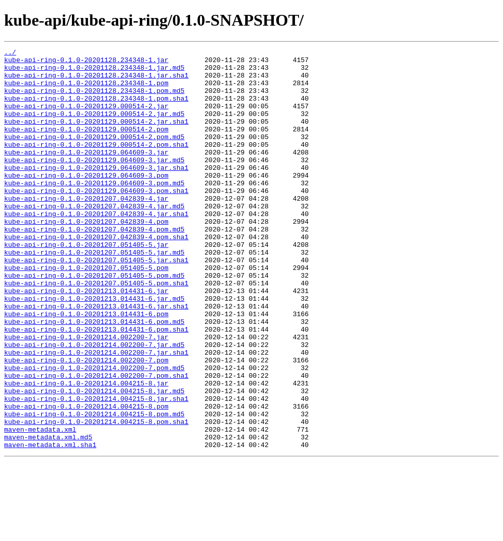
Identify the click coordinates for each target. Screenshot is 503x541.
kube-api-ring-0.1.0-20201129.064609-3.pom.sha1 (96, 219)
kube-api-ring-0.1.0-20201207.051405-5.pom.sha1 (96, 330)
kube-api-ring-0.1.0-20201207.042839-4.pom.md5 (94, 265)
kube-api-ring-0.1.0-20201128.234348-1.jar (86, 62)
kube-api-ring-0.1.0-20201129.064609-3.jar (86, 173)
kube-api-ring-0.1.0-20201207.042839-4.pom (86, 256)
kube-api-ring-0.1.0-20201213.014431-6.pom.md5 (94, 376)
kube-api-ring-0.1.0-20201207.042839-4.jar (86, 229)
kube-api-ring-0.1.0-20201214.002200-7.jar (86, 395)
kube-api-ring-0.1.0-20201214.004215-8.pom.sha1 (96, 496)
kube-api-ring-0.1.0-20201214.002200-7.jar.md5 (94, 404)
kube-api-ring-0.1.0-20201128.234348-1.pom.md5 (94, 99)
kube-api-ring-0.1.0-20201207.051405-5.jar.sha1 (96, 302)
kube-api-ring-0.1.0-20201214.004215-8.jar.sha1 (96, 469)
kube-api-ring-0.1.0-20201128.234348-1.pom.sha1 (96, 108)
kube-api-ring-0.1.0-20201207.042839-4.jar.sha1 (96, 247)
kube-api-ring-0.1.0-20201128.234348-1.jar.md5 (94, 71)
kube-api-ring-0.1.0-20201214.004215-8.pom (86, 478)
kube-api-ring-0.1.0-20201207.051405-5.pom (86, 312)
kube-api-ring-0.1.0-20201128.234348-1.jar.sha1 (96, 81)
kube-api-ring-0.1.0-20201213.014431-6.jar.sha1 (96, 358)
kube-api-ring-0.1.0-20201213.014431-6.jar (86, 339)
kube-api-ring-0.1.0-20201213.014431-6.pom (86, 367)
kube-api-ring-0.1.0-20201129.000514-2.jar (86, 118)
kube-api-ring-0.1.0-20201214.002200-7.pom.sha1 (96, 441)
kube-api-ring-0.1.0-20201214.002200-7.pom (86, 423)
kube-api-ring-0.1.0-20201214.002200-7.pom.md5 (94, 432)
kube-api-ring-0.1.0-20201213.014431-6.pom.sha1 (96, 386)
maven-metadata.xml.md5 (48, 515)
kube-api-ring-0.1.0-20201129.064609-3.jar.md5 (94, 182)
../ (10, 53)
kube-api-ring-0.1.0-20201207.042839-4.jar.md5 (94, 238)
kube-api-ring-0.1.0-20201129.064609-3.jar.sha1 (96, 192)
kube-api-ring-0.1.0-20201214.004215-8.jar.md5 (94, 460)
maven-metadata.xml (40, 506)
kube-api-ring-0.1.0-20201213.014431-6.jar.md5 (94, 349)
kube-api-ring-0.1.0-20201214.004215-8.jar (86, 450)
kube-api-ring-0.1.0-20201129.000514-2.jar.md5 (94, 127)
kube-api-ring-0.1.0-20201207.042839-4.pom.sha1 (96, 275)
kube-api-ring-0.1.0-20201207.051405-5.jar (86, 284)
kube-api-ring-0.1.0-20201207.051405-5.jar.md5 (94, 293)
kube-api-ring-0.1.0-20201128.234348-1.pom (86, 90)
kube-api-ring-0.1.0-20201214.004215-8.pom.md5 (94, 487)
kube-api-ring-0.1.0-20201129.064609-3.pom (86, 201)
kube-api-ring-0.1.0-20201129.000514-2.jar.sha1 (96, 136)
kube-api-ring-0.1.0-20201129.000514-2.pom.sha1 (96, 164)
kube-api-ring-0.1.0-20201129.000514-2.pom (86, 145)
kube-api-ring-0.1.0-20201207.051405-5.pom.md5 (94, 321)
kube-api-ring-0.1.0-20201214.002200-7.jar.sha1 (96, 413)
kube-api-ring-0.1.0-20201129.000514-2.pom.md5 (94, 155)
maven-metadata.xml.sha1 (50, 524)
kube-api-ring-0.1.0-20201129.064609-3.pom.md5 (94, 210)
